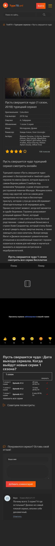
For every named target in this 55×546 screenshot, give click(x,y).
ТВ (16, 5)
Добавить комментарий (21, 484)
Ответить (17, 516)
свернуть (45, 378)
